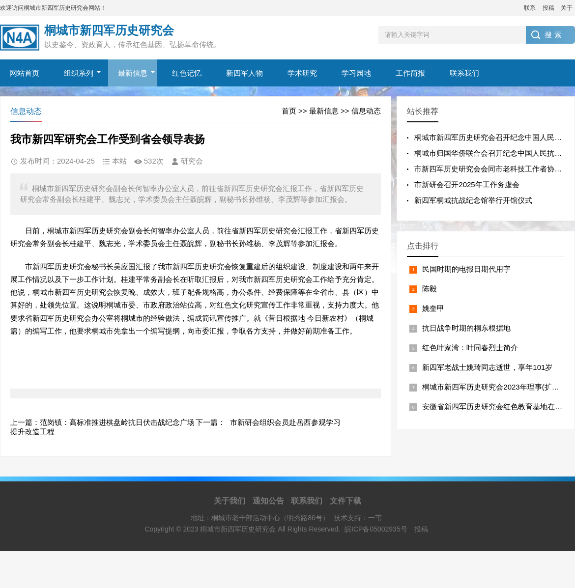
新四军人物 (244, 73)
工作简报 (410, 73)
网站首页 (24, 73)
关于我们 (229, 501)
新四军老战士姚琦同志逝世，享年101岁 (487, 367)
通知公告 (268, 501)
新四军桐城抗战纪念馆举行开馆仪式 (473, 200)
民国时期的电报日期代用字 (466, 269)
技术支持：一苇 (358, 518)
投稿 (548, 7)
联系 (530, 7)
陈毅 (429, 288)
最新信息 (132, 73)
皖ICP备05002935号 (376, 529)
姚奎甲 (433, 308)
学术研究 (302, 73)
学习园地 (356, 73)
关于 (567, 7)
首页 (289, 111)
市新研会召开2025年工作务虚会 (466, 184)
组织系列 (78, 73)
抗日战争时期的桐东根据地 (466, 328)
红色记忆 (186, 73)
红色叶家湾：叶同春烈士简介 (470, 347)
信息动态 (366, 111)
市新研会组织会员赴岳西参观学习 (285, 422)
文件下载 (345, 501)
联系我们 (464, 73)
